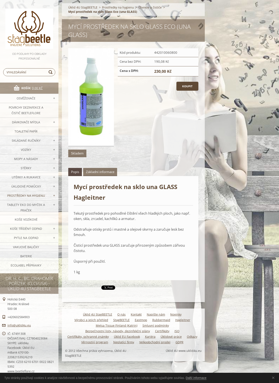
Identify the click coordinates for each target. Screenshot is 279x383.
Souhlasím (274, 378)
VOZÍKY (26, 150)
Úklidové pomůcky (26, 186)
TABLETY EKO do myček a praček (26, 207)
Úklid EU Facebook (127, 337)
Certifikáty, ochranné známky (88, 337)
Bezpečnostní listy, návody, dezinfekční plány (117, 331)
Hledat (51, 72)
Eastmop (141, 320)
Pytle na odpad (26, 238)
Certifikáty (162, 331)
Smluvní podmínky (155, 325)
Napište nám (156, 314)
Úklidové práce (171, 337)
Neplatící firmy (123, 342)
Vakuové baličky (26, 247)
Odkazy (192, 337)
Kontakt (136, 314)
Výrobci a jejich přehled (91, 320)
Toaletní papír (26, 131)
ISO (176, 331)
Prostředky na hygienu (26, 196)
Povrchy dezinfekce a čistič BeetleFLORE (26, 110)
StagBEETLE (121, 320)
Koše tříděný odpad (26, 229)
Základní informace (100, 172)
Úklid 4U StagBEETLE (82, 7)
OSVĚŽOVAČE (26, 98)
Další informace (196, 378)
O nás (121, 314)
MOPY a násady (26, 159)
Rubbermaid (161, 320)
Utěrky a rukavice (26, 177)
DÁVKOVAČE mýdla (26, 122)
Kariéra (150, 337)
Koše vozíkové (26, 219)
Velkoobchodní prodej (154, 342)
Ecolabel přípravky (26, 265)
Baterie (26, 256)
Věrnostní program (94, 342)
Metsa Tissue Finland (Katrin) (116, 325)
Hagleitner (182, 320)
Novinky (176, 314)
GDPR (179, 342)
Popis (75, 172)
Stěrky (26, 168)
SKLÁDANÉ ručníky (26, 140)
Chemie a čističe (150, 7)
